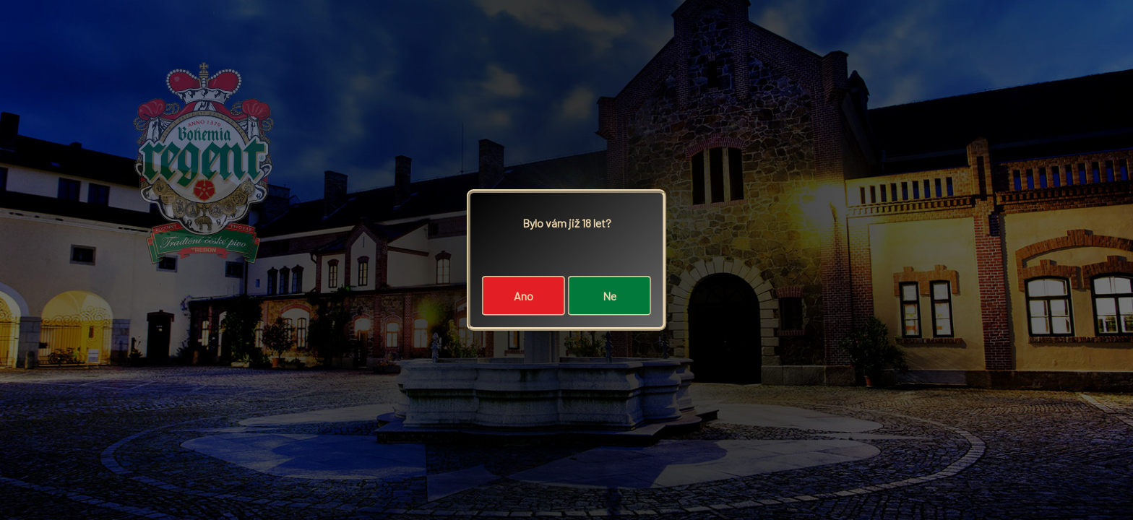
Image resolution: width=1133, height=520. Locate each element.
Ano (523, 296)
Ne (609, 296)
